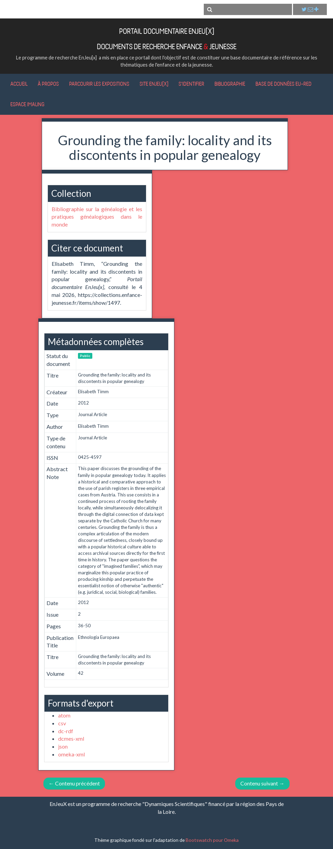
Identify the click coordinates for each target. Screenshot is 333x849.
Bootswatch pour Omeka (212, 840)
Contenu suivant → (262, 783)
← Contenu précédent (74, 783)
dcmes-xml (71, 738)
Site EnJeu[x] (153, 84)
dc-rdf (65, 731)
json (63, 746)
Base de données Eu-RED (283, 84)
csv (62, 723)
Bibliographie (229, 84)
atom (64, 715)
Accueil (18, 84)
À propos (48, 84)
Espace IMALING (27, 104)
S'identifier (191, 84)
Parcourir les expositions (99, 84)
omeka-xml (71, 754)
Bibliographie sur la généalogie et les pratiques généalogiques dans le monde (97, 217)
